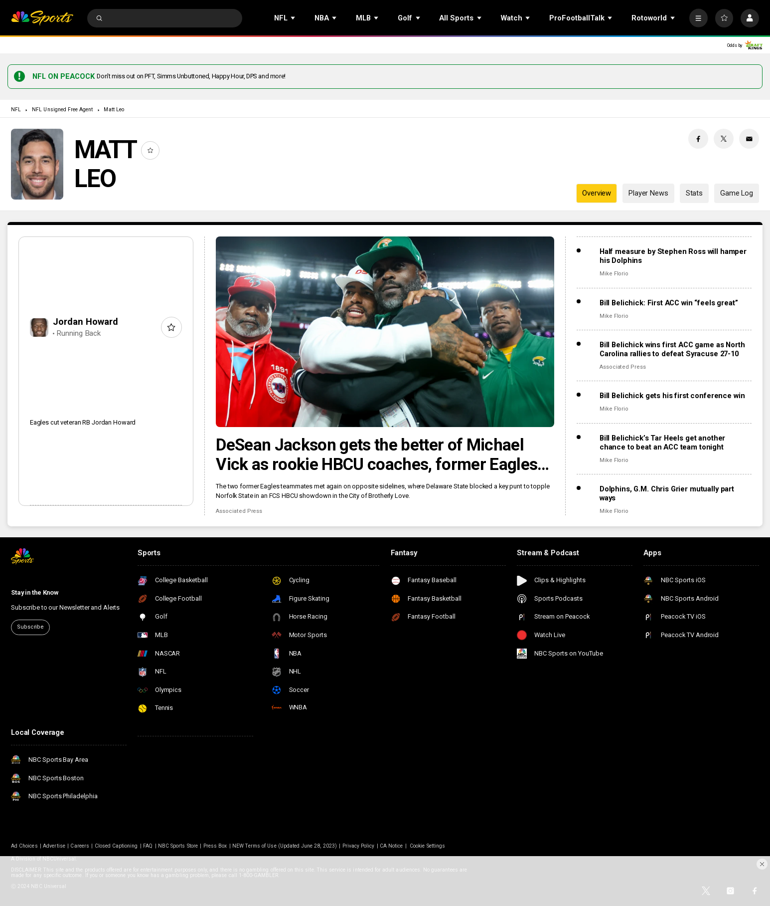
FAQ (148, 846)
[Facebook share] (698, 139)
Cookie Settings (427, 846)
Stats (694, 193)
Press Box (215, 846)
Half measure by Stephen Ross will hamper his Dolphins (673, 256)
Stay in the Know (35, 592)
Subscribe (30, 627)
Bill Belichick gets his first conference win (672, 395)
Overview (596, 193)
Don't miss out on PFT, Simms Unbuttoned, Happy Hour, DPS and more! (191, 76)
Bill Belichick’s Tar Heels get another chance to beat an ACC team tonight (662, 443)
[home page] (42, 18)
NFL (16, 109)
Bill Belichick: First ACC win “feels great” (669, 302)
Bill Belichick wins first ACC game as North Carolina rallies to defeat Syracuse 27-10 (672, 349)
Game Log (736, 193)
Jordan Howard (85, 321)
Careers (79, 846)
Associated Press (239, 511)
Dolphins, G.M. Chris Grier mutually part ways (667, 493)
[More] (698, 18)
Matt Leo (114, 109)
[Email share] (749, 139)
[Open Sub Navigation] (294, 18)
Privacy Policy (358, 846)
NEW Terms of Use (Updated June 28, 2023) (284, 846)
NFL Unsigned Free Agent (62, 109)
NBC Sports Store (178, 846)
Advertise (54, 846)
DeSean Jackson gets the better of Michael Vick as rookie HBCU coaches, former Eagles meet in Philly (376, 454)
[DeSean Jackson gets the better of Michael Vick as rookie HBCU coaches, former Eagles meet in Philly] (385, 331)
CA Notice (391, 846)
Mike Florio (614, 273)
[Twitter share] (724, 139)
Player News (648, 193)
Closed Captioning (116, 846)
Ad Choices (24, 846)
